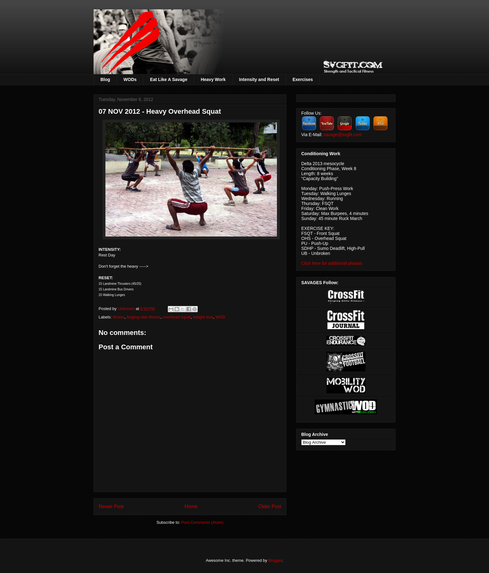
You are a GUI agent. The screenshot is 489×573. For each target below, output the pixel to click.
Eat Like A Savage (168, 79)
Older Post (269, 506)
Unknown (127, 308)
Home (191, 506)
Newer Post (111, 506)
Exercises (303, 79)
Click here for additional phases (331, 263)
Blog (105, 79)
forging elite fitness (143, 317)
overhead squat (177, 317)
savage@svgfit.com (342, 134)
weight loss (203, 317)
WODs (130, 79)
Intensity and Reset (259, 79)
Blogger (275, 560)
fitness (119, 317)
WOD (220, 317)
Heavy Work (213, 79)
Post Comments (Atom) (202, 522)
